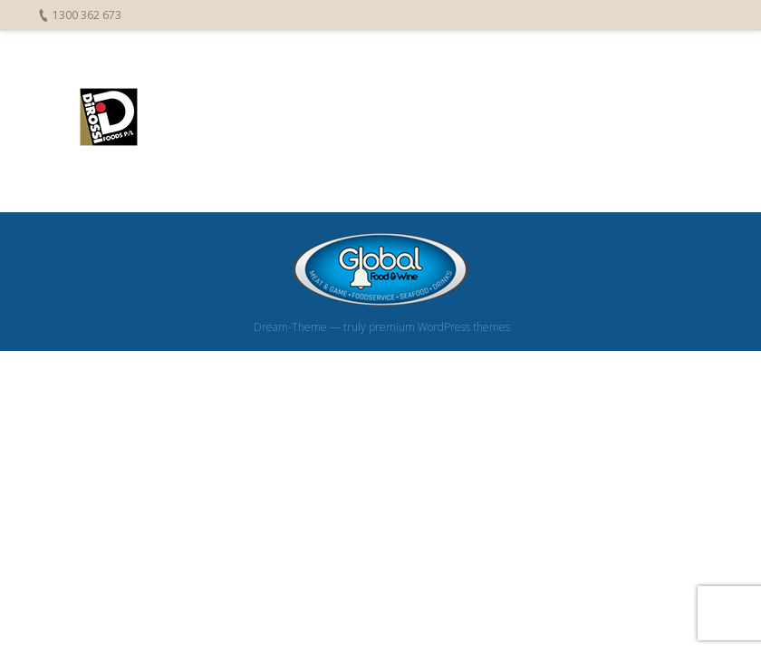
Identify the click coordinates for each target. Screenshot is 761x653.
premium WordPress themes (439, 327)
